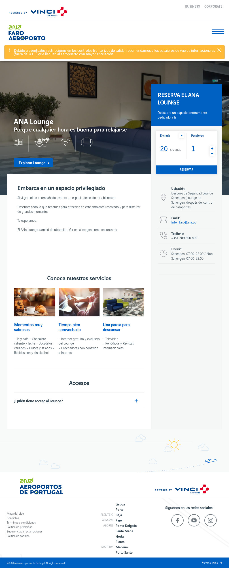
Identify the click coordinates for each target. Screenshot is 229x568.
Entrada (165, 135)
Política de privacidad (19, 527)
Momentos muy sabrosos (28, 327)
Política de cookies (18, 536)
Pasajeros (197, 135)
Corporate (213, 6)
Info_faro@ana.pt (183, 222)
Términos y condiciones (21, 522)
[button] (181, 135)
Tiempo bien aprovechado (70, 327)
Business (192, 6)
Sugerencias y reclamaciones (24, 531)
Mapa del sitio (15, 513)
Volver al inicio (210, 562)
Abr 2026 (170, 148)
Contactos (13, 518)
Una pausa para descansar (116, 327)
